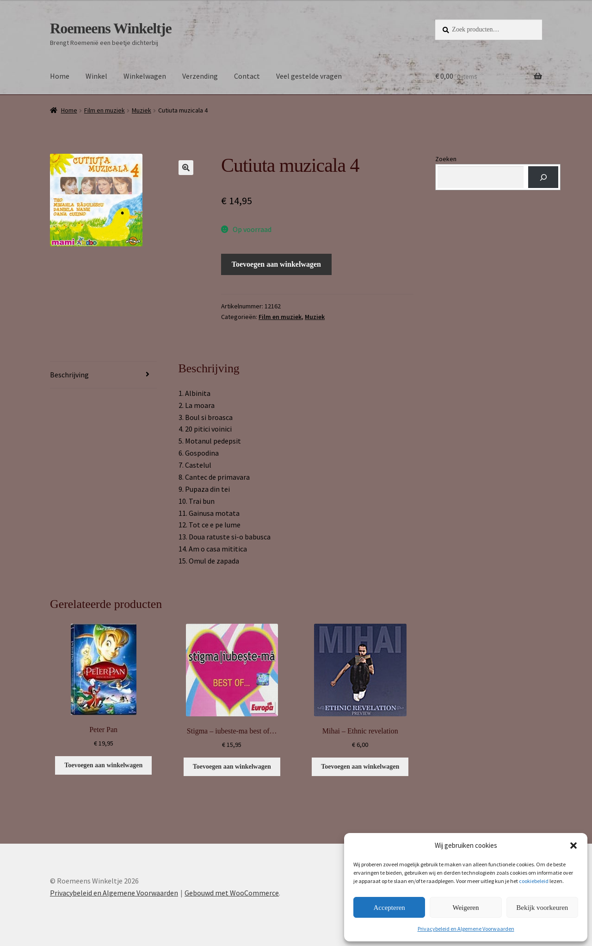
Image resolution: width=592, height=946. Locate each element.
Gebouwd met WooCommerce (232, 892)
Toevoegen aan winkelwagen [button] (103, 765)
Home (59, 76)
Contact (247, 76)
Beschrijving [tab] (69, 374)
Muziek (141, 110)
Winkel (96, 76)
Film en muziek (104, 110)
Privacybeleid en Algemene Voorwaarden (466, 928)
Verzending (200, 76)
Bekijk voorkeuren (542, 907)
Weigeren (465, 907)
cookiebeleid (534, 880)
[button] (573, 845)
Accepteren (389, 907)
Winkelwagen (144, 76)
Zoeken (445, 159)
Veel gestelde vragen (309, 76)
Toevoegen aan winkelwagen (276, 264)
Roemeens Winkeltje (111, 28)
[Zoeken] (543, 177)
